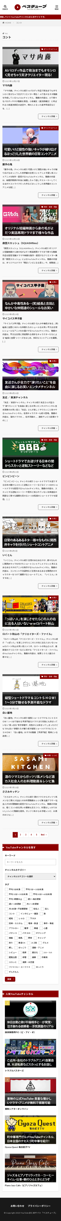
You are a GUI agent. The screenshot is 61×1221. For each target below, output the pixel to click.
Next (43, 835)
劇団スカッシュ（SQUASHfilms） (21, 243)
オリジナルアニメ (50, 49)
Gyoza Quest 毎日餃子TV (17, 1147)
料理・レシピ (52, 755)
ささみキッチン (11, 791)
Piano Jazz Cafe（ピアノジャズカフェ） (24, 1185)
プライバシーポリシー (39, 1206)
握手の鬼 (7, 164)
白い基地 (7, 712)
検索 (9, 979)
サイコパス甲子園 (12, 318)
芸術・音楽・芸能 (50, 207)
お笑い (54, 282)
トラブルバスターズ (14, 1070)
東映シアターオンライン (16, 1109)
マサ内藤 (7, 85)
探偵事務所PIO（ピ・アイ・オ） (20, 1032)
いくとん (7, 555)
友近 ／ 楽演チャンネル (15, 397)
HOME (8, 23)
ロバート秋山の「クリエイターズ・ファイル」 (27, 633)
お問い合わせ (17, 1206)
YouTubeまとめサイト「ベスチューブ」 (39, 1213)
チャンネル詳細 (48, 116)
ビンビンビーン (10, 476)
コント (19, 23)
